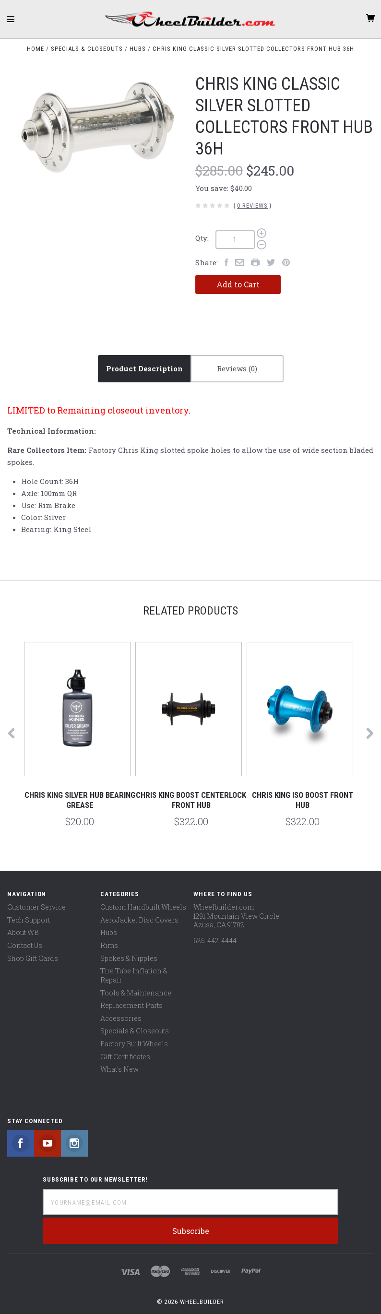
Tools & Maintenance (135, 992)
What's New (119, 1069)
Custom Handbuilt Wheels (143, 907)
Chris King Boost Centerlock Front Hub (191, 800)
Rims (109, 945)
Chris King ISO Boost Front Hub (302, 800)
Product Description (144, 368)
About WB (22, 932)
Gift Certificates (125, 1056)
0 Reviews (252, 205)
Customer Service (36, 907)
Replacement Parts (131, 1005)
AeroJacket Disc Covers (139, 919)
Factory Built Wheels (134, 1043)
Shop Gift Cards (32, 958)
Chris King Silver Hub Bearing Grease (79, 800)
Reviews (237, 368)
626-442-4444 (215, 940)
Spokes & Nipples (128, 958)
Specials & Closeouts (134, 1030)
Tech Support (28, 919)
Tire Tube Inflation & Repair (133, 975)
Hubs (108, 932)
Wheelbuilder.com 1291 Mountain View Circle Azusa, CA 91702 (236, 915)
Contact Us (24, 945)
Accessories (121, 1018)
